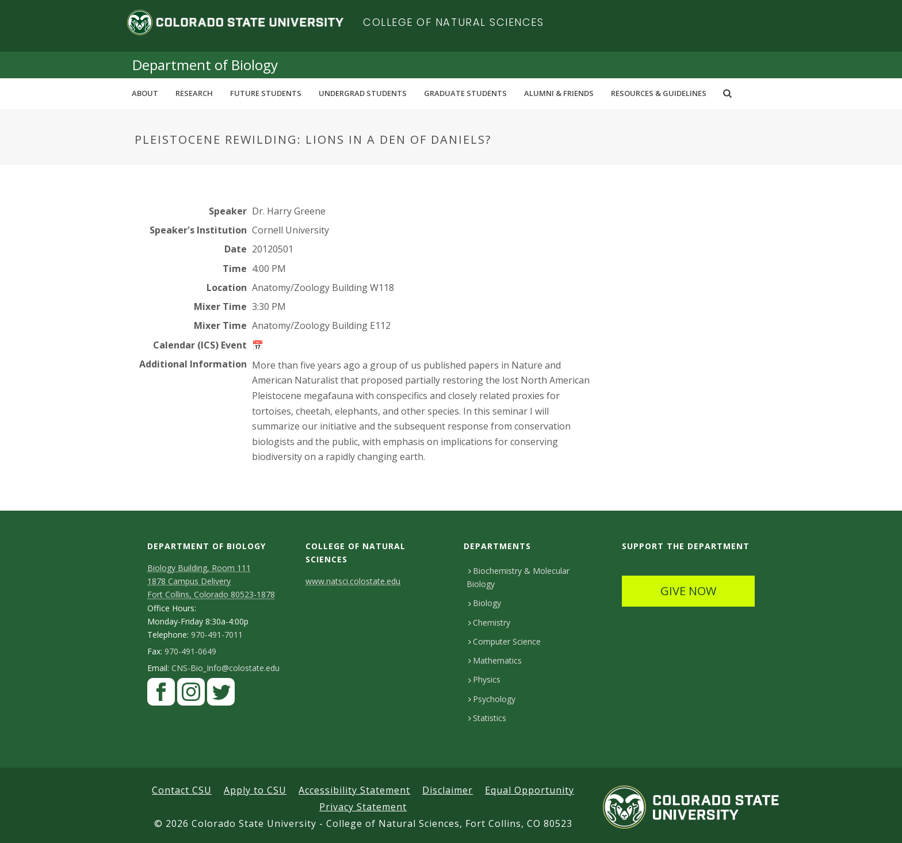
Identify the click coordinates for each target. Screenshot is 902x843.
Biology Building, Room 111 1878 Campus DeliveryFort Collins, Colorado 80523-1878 (211, 581)
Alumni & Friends (559, 93)
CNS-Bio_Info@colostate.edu (225, 668)
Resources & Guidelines (658, 93)
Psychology (491, 698)
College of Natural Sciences (453, 22)
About (145, 93)
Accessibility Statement (354, 790)
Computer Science (504, 641)
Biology (484, 602)
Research (194, 93)
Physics (484, 679)
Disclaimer (447, 790)
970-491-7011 (217, 635)
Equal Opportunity (529, 790)
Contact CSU (182, 790)
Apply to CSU (255, 790)
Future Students (265, 93)
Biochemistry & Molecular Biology (518, 577)
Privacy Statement (363, 806)
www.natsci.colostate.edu (352, 581)
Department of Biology (205, 64)
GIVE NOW (688, 591)
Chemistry (489, 622)
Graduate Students (465, 93)
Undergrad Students (363, 93)
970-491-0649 (190, 651)
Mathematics (495, 660)
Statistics (487, 717)
